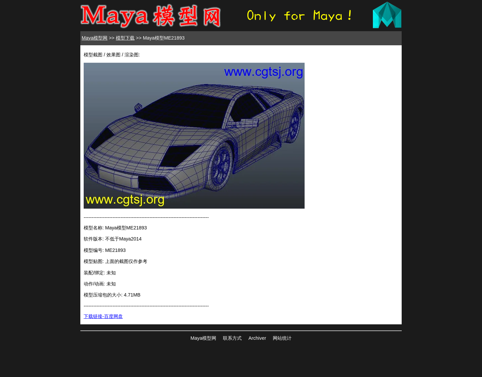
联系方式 (232, 338)
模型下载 (125, 38)
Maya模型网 (94, 38)
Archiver (257, 338)
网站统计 (282, 338)
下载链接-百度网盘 (103, 316)
